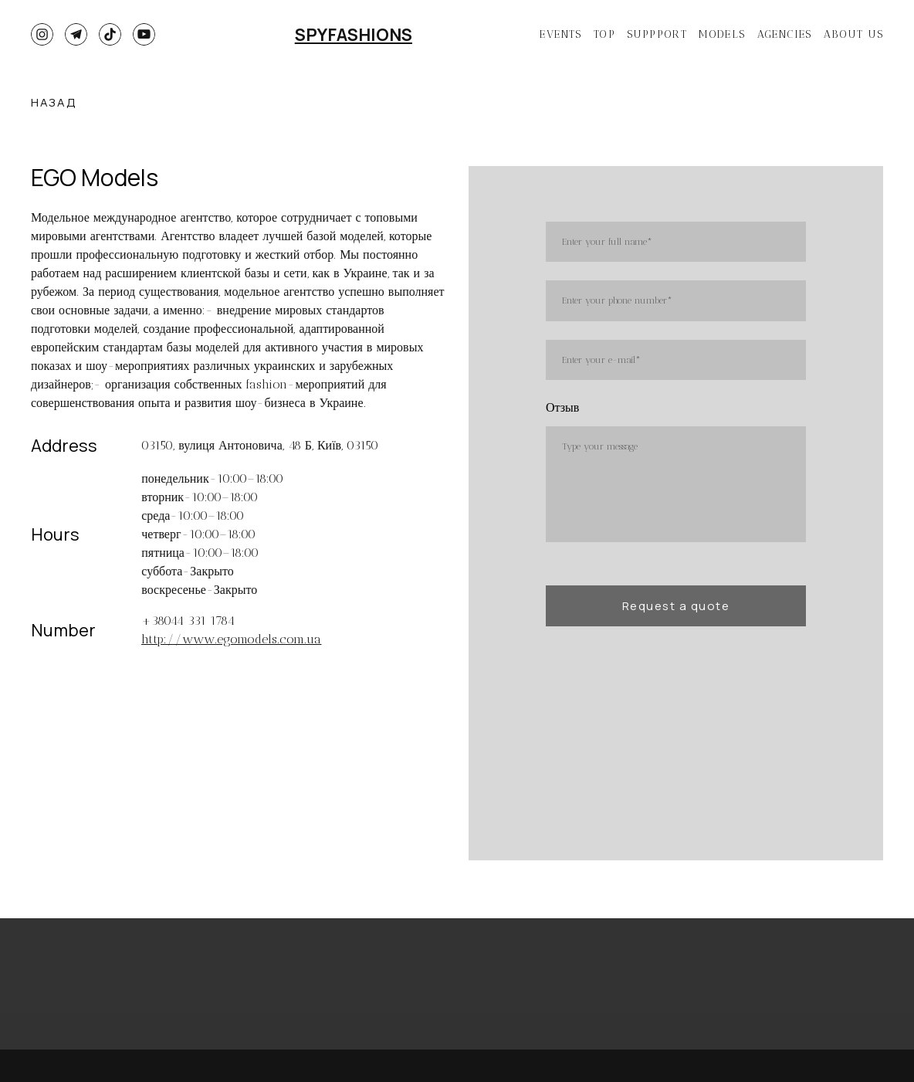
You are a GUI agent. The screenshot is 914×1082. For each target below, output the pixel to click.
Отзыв (562, 407)
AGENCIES (784, 34)
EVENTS (560, 34)
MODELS (722, 34)
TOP (604, 34)
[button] (42, 34)
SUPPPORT (657, 34)
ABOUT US (853, 34)
